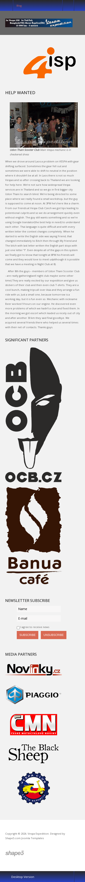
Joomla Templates (32, 838)
